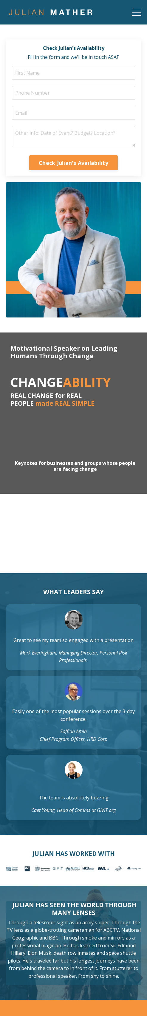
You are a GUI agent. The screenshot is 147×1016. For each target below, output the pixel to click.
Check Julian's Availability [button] (73, 162)
